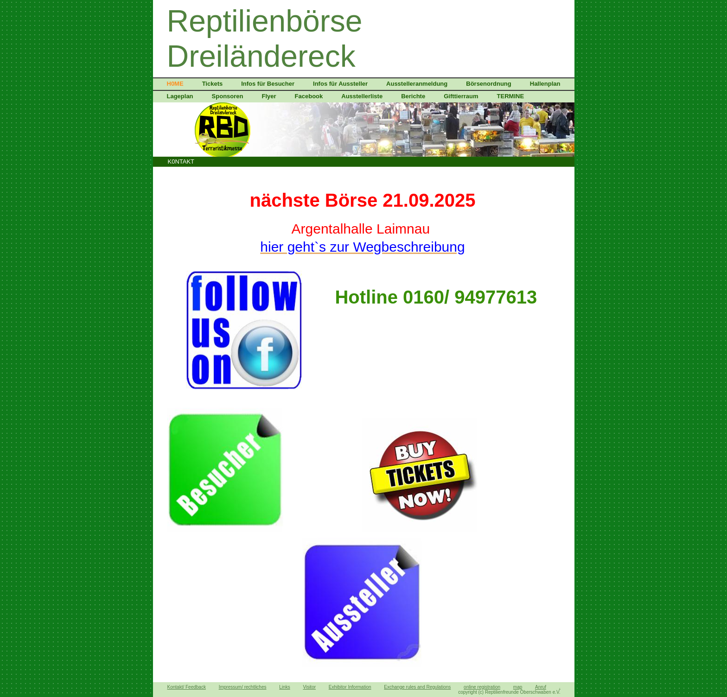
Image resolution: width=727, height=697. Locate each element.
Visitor (309, 687)
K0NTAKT (181, 161)
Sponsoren (227, 96)
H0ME (175, 83)
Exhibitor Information (350, 687)
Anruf (540, 687)
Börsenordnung (488, 83)
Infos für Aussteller (340, 83)
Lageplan (180, 96)
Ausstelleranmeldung (416, 83)
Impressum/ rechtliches (243, 687)
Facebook (309, 96)
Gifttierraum (461, 96)
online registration (482, 687)
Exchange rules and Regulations (417, 687)
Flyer (268, 96)
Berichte (413, 96)
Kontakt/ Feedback (186, 687)
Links (284, 687)
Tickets (212, 83)
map (517, 687)
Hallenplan (545, 83)
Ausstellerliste (362, 96)
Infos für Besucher (267, 83)
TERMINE (510, 96)
